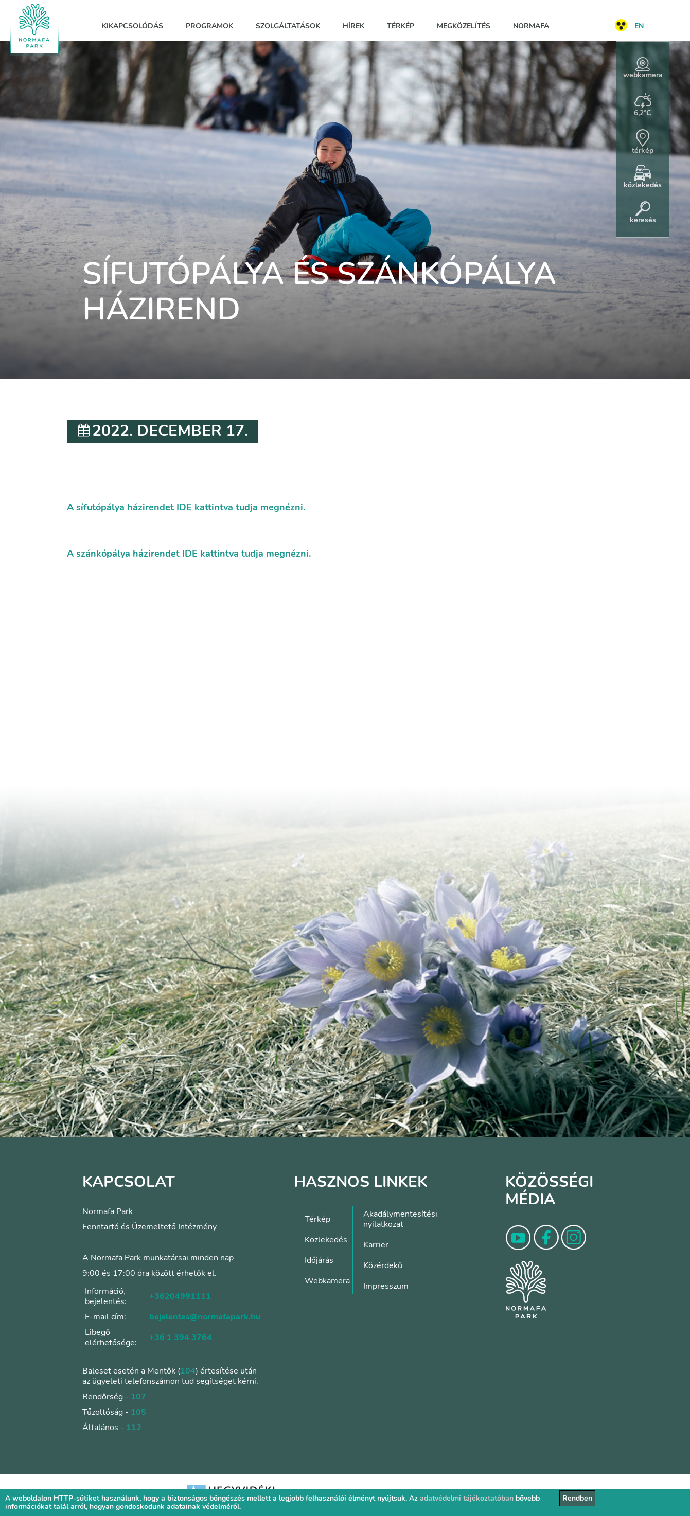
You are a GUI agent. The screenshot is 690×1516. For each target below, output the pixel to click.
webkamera (643, 68)
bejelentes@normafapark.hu (204, 1317)
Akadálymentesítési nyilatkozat (400, 1219)
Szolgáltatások (288, 26)
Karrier (375, 1245)
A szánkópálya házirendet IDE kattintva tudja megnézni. (189, 553)
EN (639, 26)
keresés (643, 213)
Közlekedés (326, 1239)
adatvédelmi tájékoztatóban (467, 1498)
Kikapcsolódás (132, 26)
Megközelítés (463, 26)
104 (188, 1371)
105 (138, 1412)
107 (138, 1396)
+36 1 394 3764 (180, 1337)
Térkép (400, 26)
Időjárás (319, 1260)
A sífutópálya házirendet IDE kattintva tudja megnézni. (186, 507)
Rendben (577, 1498)
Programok (209, 26)
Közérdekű (382, 1265)
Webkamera (327, 1281)
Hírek (353, 26)
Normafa (531, 26)
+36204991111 (180, 1296)
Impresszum (386, 1286)
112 (133, 1427)
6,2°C (642, 105)
